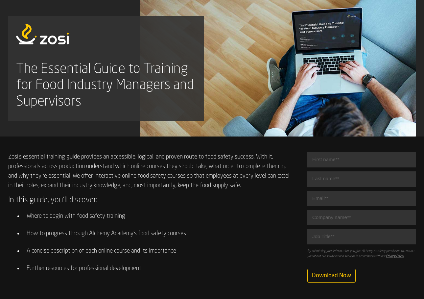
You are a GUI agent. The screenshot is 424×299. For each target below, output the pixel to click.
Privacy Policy (395, 256)
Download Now (331, 276)
